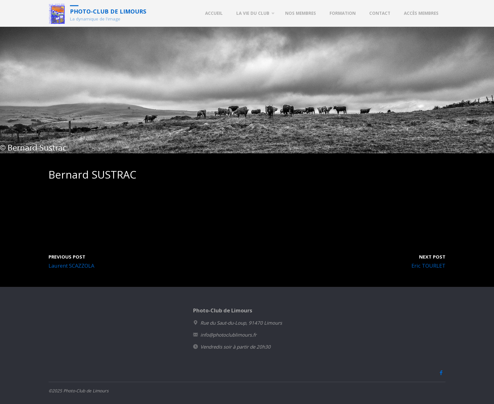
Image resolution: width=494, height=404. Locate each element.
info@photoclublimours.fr (228, 335)
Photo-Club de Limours (108, 11)
